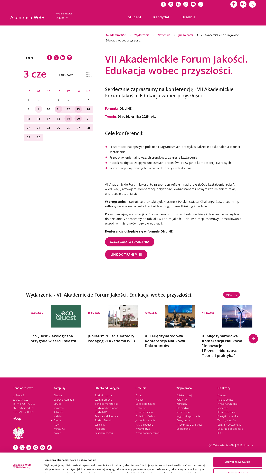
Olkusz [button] (62, 18)
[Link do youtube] (193, 4)
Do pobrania (183, 428)
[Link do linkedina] (178, 4)
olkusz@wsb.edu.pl (23, 408)
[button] (233, 4)
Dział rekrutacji (184, 395)
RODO (220, 433)
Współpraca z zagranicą (189, 424)
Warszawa (59, 428)
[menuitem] (134, 17)
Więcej (232, 294)
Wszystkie (167, 35)
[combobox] (243, 4)
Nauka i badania (144, 424)
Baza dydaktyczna (145, 403)
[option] (56, 324)
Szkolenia (100, 424)
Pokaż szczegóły (54, 466)
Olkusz (57, 420)
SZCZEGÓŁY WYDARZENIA (129, 242)
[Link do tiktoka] (200, 4)
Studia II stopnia (103, 399)
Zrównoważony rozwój (148, 433)
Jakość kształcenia (145, 420)
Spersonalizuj (237, 456)
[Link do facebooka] (163, 4)
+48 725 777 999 (26, 403)
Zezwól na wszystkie (237, 445)
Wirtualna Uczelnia (227, 403)
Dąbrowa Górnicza (64, 399)
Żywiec (57, 433)
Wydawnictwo (143, 428)
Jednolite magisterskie (107, 403)
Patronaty (181, 403)
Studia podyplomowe (106, 408)
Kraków (58, 416)
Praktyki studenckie (227, 416)
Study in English (103, 420)
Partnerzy (181, 399)
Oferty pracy (183, 420)
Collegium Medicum (146, 416)
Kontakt (221, 395)
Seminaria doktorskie (106, 416)
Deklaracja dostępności (230, 428)
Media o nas (183, 412)
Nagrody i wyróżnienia (188, 416)
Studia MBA (101, 412)
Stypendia (222, 408)
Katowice (58, 412)
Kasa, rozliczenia (226, 412)
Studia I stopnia (103, 395)
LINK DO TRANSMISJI (126, 254)
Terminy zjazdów (226, 420)
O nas (139, 395)
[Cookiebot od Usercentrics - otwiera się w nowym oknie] (22, 466)
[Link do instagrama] (185, 4)
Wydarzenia (145, 35)
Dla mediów (182, 408)
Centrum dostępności (229, 424)
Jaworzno (59, 408)
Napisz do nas (225, 399)
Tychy (56, 424)
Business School (144, 412)
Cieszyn (58, 395)
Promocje (100, 428)
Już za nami (189, 35)
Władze (140, 399)
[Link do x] (170, 4)
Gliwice (57, 403)
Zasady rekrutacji (104, 433)
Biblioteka (141, 408)
